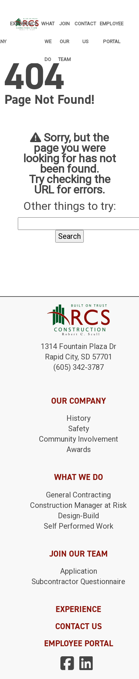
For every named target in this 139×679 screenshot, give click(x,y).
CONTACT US (78, 626)
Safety (78, 428)
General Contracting (78, 494)
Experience (23, 23)
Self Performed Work (78, 526)
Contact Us (85, 27)
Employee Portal (111, 27)
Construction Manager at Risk (78, 505)
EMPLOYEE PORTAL (78, 643)
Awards (78, 449)
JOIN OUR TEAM (78, 553)
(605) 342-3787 (78, 367)
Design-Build (78, 515)
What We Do (47, 27)
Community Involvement (78, 439)
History (78, 418)
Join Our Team (64, 27)
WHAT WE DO (78, 477)
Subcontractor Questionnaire (78, 581)
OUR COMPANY (78, 400)
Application (78, 571)
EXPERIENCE (78, 609)
